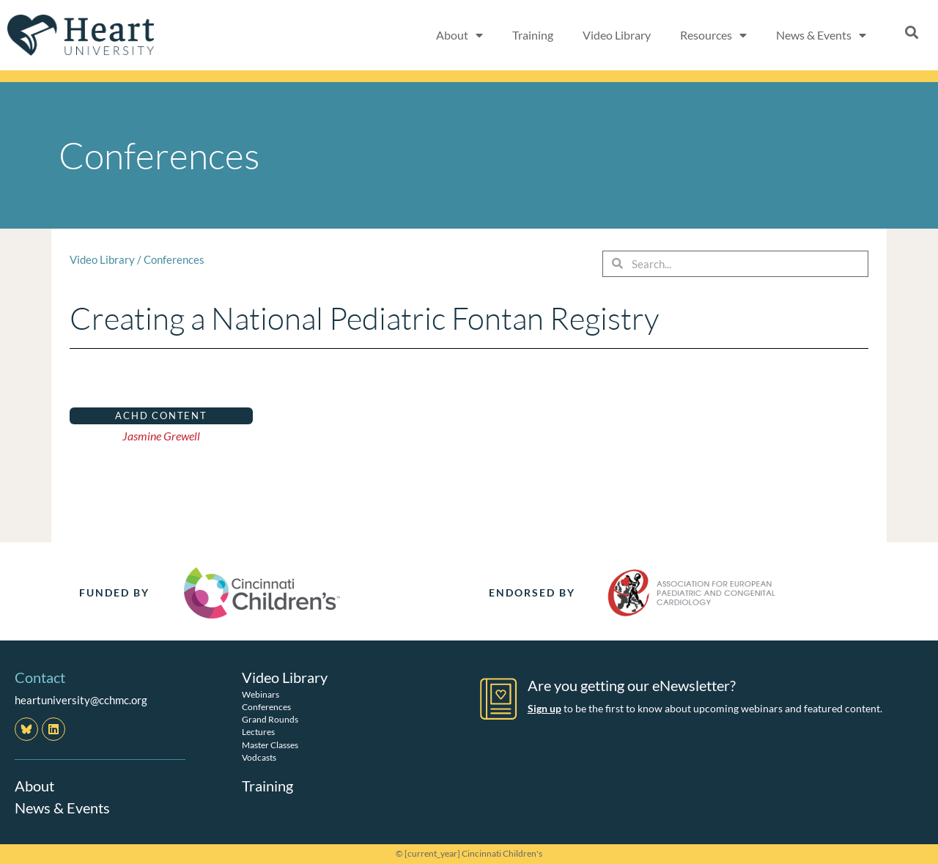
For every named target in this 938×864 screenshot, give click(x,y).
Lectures (258, 731)
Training (532, 35)
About (34, 785)
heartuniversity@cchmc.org (81, 699)
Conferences (174, 259)
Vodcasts (259, 757)
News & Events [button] (821, 35)
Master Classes (270, 744)
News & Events (62, 807)
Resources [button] (713, 35)
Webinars (260, 694)
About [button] (459, 35)
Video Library (617, 35)
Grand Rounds (270, 719)
